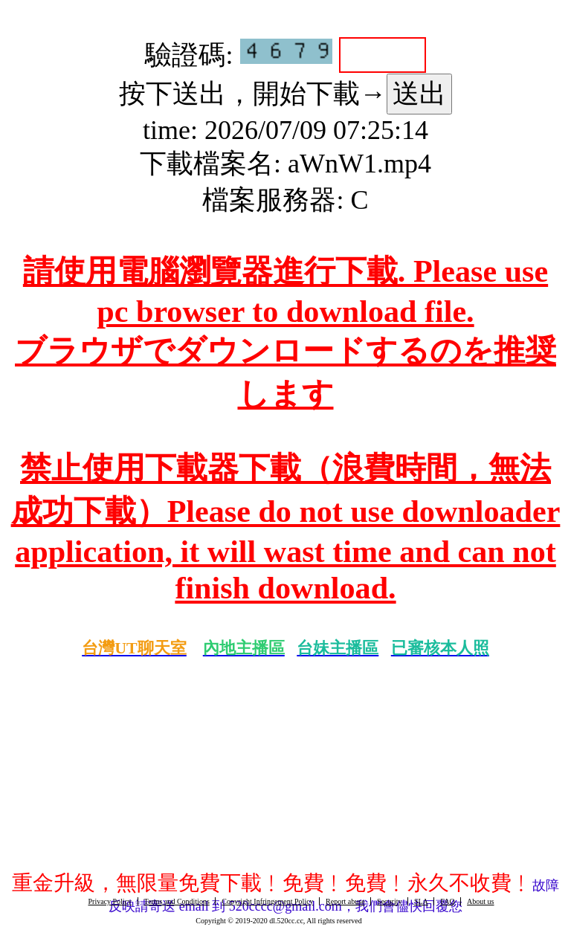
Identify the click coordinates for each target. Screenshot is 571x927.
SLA (421, 901)
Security (389, 901)
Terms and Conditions (177, 901)
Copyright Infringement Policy (267, 901)
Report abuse (345, 901)
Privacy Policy (110, 901)
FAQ (447, 901)
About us (480, 901)
